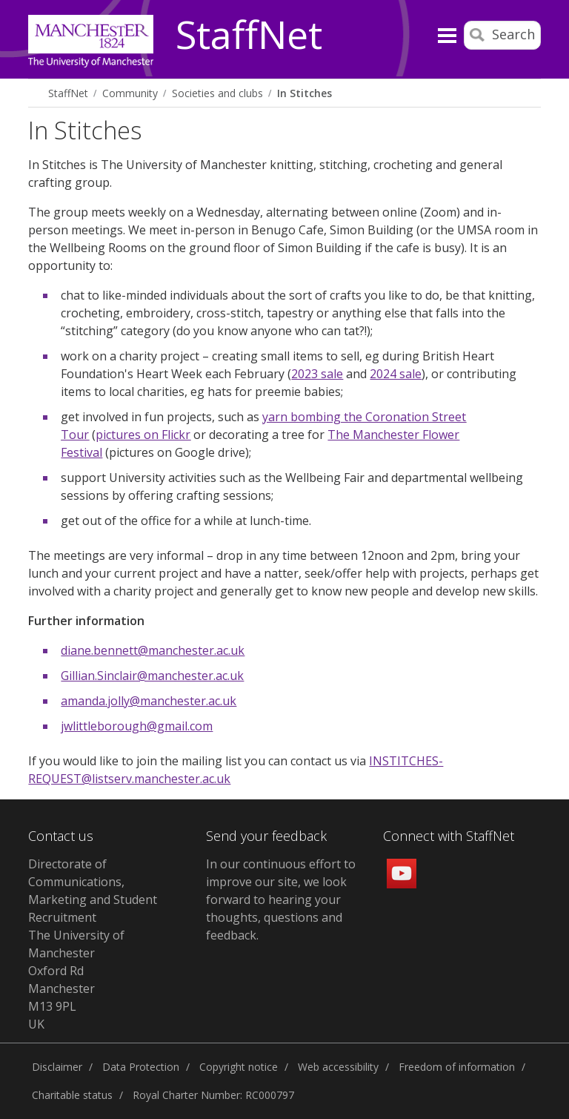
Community (130, 93)
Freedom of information (457, 1067)
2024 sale (396, 374)
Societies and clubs (217, 93)
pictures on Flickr (143, 434)
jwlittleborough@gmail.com (137, 726)
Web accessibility (338, 1067)
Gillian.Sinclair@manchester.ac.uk (152, 675)
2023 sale (317, 374)
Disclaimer (57, 1067)
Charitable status (72, 1095)
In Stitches (304, 93)
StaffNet (249, 35)
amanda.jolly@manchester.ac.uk (148, 701)
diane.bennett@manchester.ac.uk (152, 650)
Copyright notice (238, 1067)
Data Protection (140, 1067)
